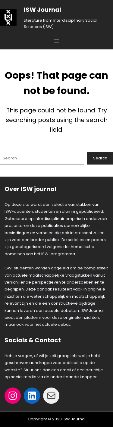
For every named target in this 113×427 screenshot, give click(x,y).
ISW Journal (42, 9)
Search (100, 158)
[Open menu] (56, 41)
